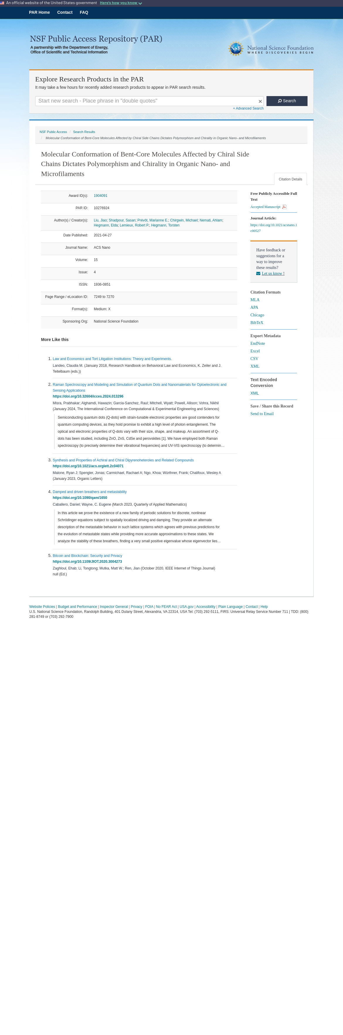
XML (254, 366)
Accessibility (205, 607)
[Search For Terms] (149, 101)
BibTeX (256, 322)
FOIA (149, 607)
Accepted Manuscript (268, 207)
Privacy (136, 607)
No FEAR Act (166, 607)
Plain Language (230, 607)
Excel (255, 351)
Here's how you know (121, 2)
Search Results (84, 132)
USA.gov (186, 607)
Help (264, 607)
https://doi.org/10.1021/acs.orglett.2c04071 (89, 466)
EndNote (257, 343)
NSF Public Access (53, 132)
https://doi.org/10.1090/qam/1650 (81, 498)
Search (287, 100)
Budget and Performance (77, 607)
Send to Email (262, 414)
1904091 (100, 196)
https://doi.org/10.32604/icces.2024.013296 (89, 396)
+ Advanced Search (248, 108)
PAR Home (39, 12)
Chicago (257, 315)
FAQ (84, 12)
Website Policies (42, 607)
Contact (64, 12)
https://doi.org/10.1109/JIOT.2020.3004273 (88, 562)
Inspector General (114, 607)
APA (254, 307)
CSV (254, 359)
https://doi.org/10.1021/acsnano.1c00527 (273, 228)
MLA (254, 300)
